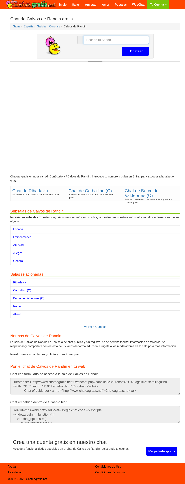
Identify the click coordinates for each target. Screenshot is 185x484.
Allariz (17, 314)
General (18, 260)
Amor (105, 4)
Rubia (17, 306)
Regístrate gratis (161, 451)
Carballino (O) (22, 290)
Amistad (90, 4)
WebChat (138, 4)
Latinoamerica (22, 237)
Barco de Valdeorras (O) (28, 298)
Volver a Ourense (95, 326)
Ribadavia (19, 282)
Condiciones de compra (110, 472)
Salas (76, 4)
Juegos (18, 253)
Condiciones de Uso (108, 466)
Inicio (63, 4)
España (18, 229)
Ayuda (12, 466)
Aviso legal (14, 472)
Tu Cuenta (158, 4)
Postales (121, 4)
